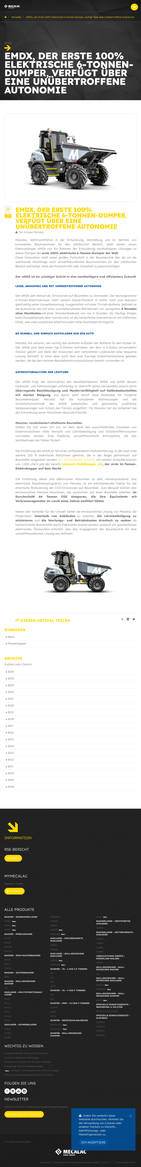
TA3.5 (52, 986)
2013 (11, 753)
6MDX (53, 1011)
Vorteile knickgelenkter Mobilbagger (21, 1057)
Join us (105, 1162)
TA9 (52, 999)
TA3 (52, 982)
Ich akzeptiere (93, 1142)
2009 (11, 780)
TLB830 (99, 928)
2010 (11, 773)
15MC (7, 977)
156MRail (100, 1031)
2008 (11, 786)
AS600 (7, 1029)
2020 (11, 705)
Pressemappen (17, 643)
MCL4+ (7, 1007)
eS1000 (56, 929)
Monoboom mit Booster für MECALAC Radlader (27, 1062)
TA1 (52, 973)
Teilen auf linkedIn (128, 619)
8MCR (7, 964)
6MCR (7, 959)
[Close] (130, 1115)
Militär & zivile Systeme (107, 1011)
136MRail (100, 1026)
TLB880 (99, 943)
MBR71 (99, 962)
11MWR (7, 947)
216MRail (100, 1035)
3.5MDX (54, 1007)
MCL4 (7, 1003)
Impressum (45, 1162)
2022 (11, 692)
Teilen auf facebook (122, 619)
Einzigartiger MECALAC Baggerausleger (23, 1066)
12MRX (10, 929)
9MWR (7, 942)
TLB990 (99, 952)
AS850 (7, 1037)
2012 (11, 759)
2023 (11, 685)
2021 (11, 698)
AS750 (7, 1033)
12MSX (10, 921)
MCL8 (7, 1020)
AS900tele (55, 917)
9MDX (53, 1016)
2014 (11, 746)
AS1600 (54, 925)
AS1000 (54, 921)
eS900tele (58, 934)
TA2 (52, 977)
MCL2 (7, 999)
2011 (10, 766)
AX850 (53, 945)
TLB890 (99, 947)
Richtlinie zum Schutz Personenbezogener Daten (76, 1162)
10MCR (7, 968)
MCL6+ (7, 1016)
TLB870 (99, 939)
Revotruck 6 (59, 1024)
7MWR (7, 938)
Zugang (13, 858)
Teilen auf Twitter (133, 619)
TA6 (52, 994)
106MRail (100, 1022)
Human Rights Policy (125, 1162)
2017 (10, 725)
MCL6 (7, 1011)
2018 (11, 719)
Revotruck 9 (59, 1029)
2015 (11, 739)
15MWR (8, 951)
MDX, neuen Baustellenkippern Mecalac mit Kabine (28, 1075)
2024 (11, 678)
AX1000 (54, 949)
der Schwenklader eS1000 (76, 459)
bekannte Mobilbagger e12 (82, 464)
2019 (11, 712)
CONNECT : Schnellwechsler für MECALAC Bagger (31, 1070)
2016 (11, 732)
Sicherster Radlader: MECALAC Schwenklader (26, 1053)
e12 (6, 988)
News (11, 636)
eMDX (102, 917)
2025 (11, 671)
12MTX (10, 925)
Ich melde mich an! (24, 1114)
